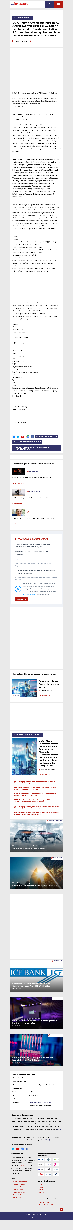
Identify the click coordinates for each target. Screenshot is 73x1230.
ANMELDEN (21, 599)
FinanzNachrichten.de (19, 1192)
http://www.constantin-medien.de (41, 1102)
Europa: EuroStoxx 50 (46, 1205)
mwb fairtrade (17, 1197)
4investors (14, 13)
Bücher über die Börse (20, 1181)
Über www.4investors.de (31, 1214)
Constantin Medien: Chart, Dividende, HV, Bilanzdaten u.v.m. (33, 448)
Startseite (20, 1214)
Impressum (43, 1214)
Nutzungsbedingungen (30, 594)
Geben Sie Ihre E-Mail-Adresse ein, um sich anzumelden (31, 552)
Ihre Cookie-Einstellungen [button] (36, 1218)
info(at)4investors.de (51, 1140)
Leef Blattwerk (34, 491)
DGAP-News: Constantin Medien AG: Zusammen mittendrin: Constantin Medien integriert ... (34, 782)
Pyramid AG (33, 512)
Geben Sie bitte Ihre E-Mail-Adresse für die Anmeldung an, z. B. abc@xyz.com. (33, 565)
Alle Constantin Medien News (28, 442)
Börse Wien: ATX (44, 1202)
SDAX (41, 1190)
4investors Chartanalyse (20, 1187)
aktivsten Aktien (25, 1165)
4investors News (18, 1189)
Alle (58, 4)
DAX (40, 1184)
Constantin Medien (24, 18)
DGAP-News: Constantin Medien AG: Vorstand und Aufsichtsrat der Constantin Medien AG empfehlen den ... (36, 813)
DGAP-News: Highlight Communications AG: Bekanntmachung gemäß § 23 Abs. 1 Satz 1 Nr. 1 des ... (35, 794)
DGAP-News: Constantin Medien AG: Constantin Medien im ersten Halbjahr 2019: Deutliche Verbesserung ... (36, 807)
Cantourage (33, 471)
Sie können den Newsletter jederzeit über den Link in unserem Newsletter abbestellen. (36, 578)
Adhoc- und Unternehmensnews (25, 13)
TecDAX (41, 1192)
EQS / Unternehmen (50, 769)
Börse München (18, 1195)
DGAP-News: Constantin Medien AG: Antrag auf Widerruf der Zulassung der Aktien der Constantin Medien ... (35, 801)
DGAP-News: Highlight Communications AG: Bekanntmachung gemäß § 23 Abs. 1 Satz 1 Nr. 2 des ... (35, 788)
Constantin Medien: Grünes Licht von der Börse (50, 684)
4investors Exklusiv (19, 1184)
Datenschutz (52, 1214)
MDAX (41, 1187)
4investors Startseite (47, 436)
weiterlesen (17, 483)
